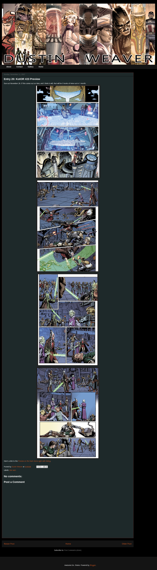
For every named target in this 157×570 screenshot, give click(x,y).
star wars (12, 470)
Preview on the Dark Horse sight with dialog (34, 461)
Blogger (93, 565)
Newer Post (9, 544)
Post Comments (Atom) (72, 550)
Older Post (127, 544)
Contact (19, 67)
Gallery (30, 67)
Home (41, 67)
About (8, 67)
